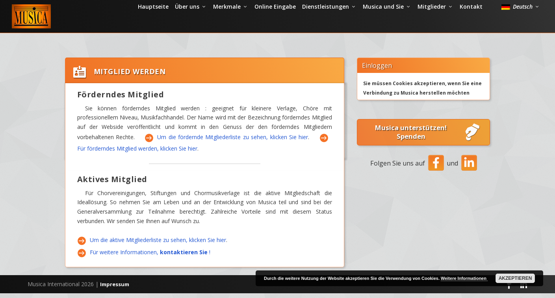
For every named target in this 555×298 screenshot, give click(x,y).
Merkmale (227, 25)
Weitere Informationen (464, 278)
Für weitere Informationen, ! (150, 257)
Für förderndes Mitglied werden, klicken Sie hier (137, 153)
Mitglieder (432, 25)
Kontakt (471, 25)
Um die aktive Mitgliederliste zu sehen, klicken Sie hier (158, 245)
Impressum (114, 288)
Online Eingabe (275, 25)
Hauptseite (153, 25)
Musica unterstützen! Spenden (428, 137)
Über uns (187, 25)
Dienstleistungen (325, 25)
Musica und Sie (383, 25)
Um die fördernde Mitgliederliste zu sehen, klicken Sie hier (232, 142)
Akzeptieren (515, 278)
